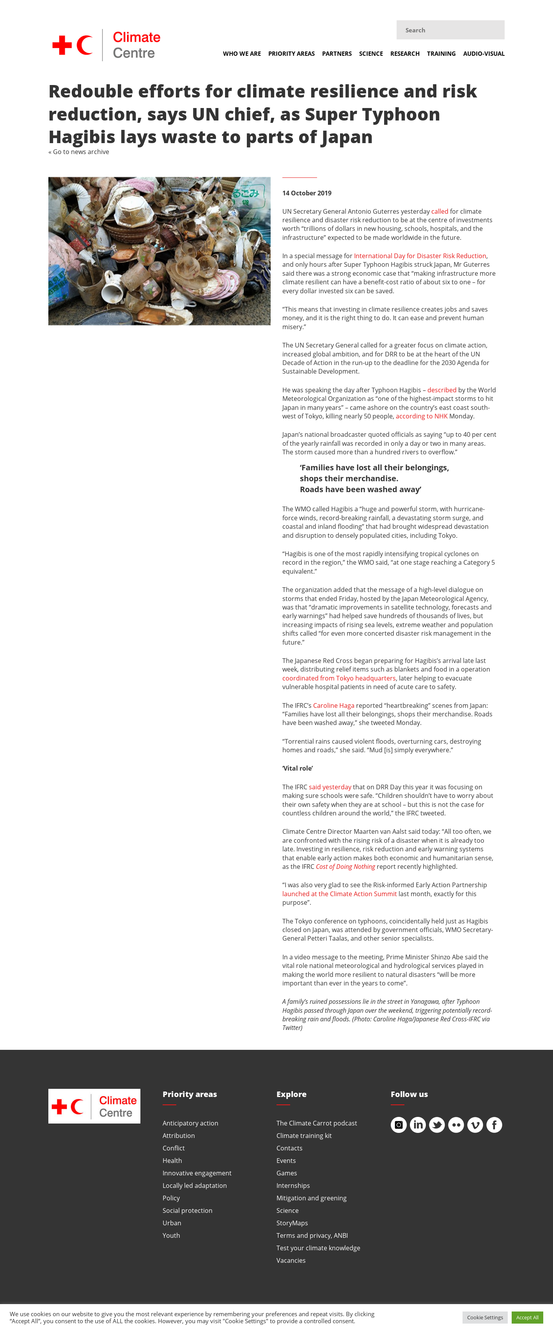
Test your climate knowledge (318, 1248)
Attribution (179, 1135)
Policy (171, 1198)
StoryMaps (292, 1223)
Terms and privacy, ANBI (312, 1235)
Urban (172, 1223)
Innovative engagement (197, 1173)
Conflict (174, 1148)
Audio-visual (484, 53)
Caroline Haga (333, 705)
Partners (337, 53)
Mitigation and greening (311, 1198)
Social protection (188, 1210)
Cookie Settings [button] (485, 1317)
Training (441, 53)
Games (286, 1173)
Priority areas (291, 53)
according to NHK (422, 416)
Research (405, 53)
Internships (293, 1185)
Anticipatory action (190, 1123)
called (439, 211)
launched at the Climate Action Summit (339, 894)
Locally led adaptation (195, 1185)
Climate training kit (304, 1135)
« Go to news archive (78, 151)
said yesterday (330, 787)
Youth (171, 1235)
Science (371, 53)
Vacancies (291, 1260)
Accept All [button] (527, 1317)
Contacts (289, 1148)
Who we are (242, 53)
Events (286, 1160)
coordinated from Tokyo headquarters (339, 678)
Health (172, 1160)
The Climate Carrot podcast (316, 1123)
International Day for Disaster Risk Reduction (420, 256)
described (442, 390)
